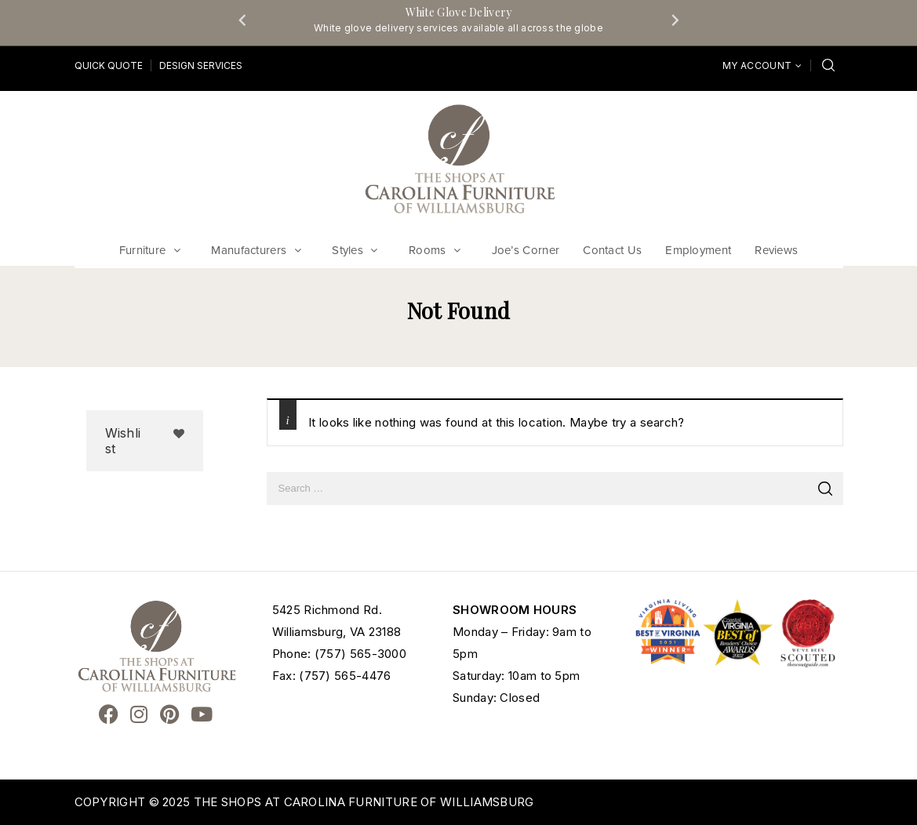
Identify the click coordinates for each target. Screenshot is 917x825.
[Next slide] (674, 19)
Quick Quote (109, 65)
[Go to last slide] (243, 19)
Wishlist (123, 440)
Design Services (200, 65)
